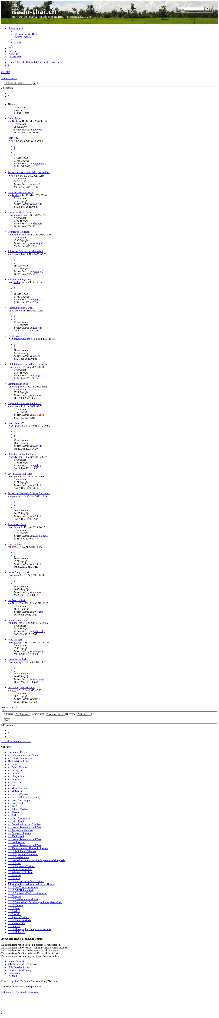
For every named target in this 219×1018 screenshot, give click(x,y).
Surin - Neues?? (16, 423)
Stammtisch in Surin (18, 383)
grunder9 (16, 496)
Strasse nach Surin (17, 524)
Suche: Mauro (15, 118)
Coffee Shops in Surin (19, 572)
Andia (16, 282)
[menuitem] (27, 34)
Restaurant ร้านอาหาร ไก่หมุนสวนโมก (29, 172)
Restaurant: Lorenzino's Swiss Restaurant (29, 493)
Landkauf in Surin (17, 600)
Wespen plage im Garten (20, 307)
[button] (8, 99)
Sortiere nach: (48, 714)
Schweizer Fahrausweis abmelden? (25, 251)
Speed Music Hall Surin (20, 473)
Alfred (37, 204)
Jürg (36, 356)
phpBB (17, 981)
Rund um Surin (15, 639)
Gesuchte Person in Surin (20, 192)
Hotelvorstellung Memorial (21, 279)
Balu (36, 465)
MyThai (18, 457)
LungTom (19, 426)
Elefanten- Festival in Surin (22, 454)
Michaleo (39, 395)
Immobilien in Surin (18, 620)
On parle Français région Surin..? (24, 403)
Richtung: (79, 714)
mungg (37, 271)
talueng (17, 662)
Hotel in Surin (15, 544)
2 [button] (8, 96)
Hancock (38, 631)
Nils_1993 (17, 603)
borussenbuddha (22, 338)
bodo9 (17, 215)
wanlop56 (39, 163)
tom (16, 140)
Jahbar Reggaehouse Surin (21, 687)
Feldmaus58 (18, 234)
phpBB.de (36, 986)
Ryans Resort (14, 336)
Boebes (16, 121)
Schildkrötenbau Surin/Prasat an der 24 (27, 364)
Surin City (13, 137)
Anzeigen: (17, 714)
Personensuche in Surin (19, 212)
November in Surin (17, 659)
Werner (38, 611)
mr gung (18, 642)
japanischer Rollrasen (19, 231)
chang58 (38, 243)
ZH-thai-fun (40, 535)
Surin (5, 72)
